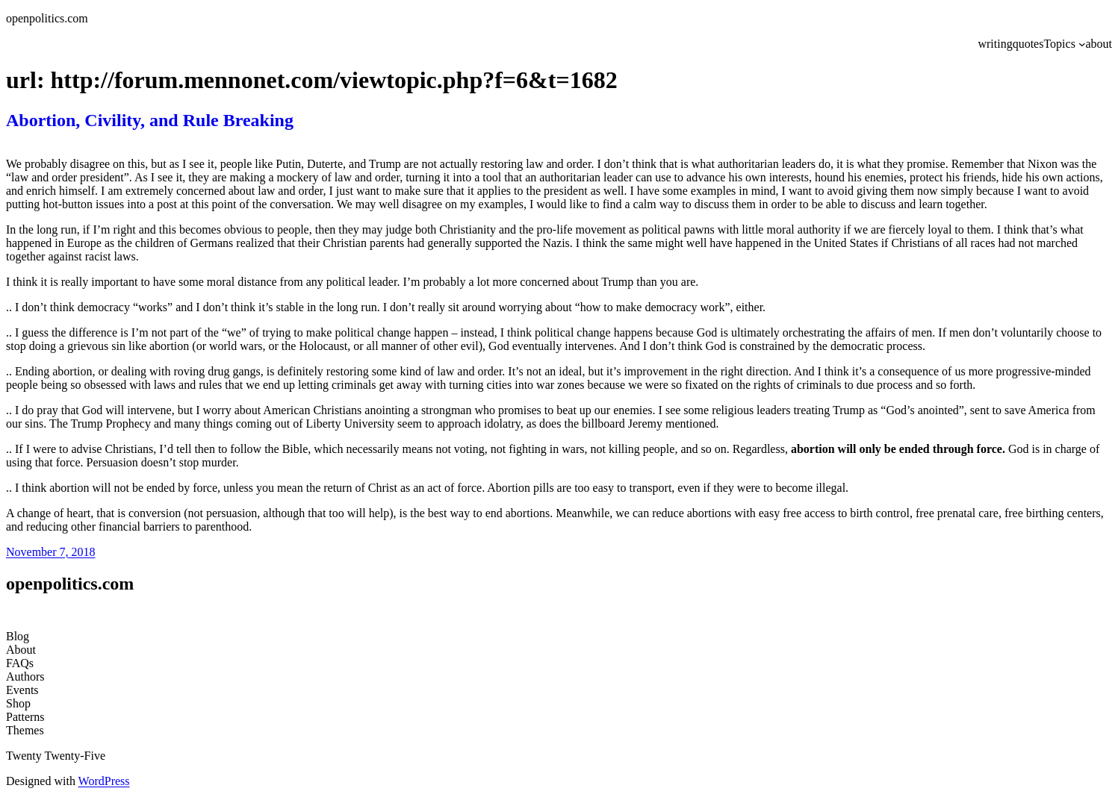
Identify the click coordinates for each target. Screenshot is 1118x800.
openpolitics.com (47, 18)
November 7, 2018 (51, 552)
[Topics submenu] (1082, 44)
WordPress (104, 781)
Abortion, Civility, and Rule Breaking (150, 120)
